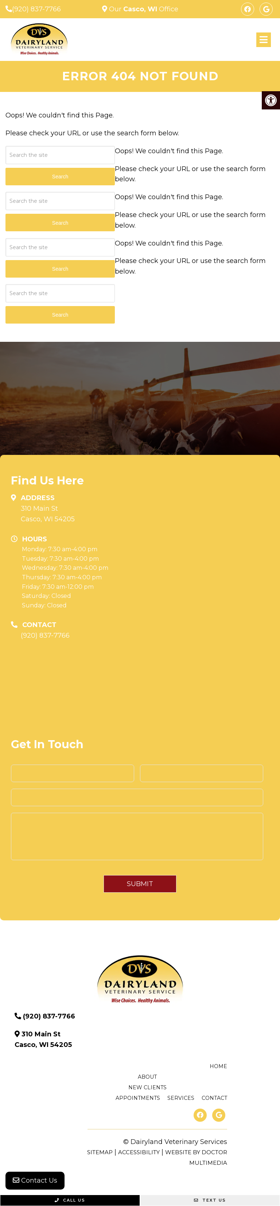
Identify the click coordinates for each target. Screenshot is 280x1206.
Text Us (210, 1200)
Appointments (138, 1098)
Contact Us (35, 1180)
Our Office (142, 9)
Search (60, 315)
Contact (214, 1098)
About (147, 1077)
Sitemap (100, 1152)
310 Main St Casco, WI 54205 (48, 514)
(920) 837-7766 (36, 9)
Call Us (70, 1200)
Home (218, 1066)
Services (180, 1098)
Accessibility (139, 1152)
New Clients (147, 1087)
